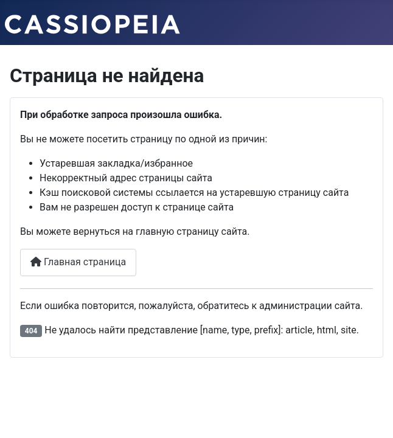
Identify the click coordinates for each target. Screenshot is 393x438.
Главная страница (78, 262)
